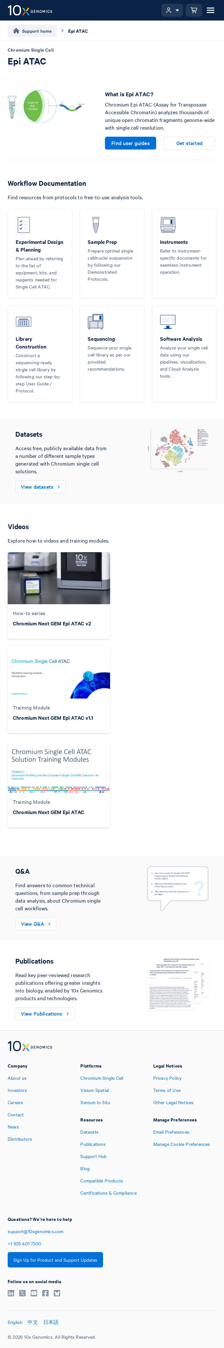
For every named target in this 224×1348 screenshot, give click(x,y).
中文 (33, 1322)
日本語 (51, 1322)
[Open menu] (210, 10)
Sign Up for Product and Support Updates (55, 1260)
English (15, 1322)
